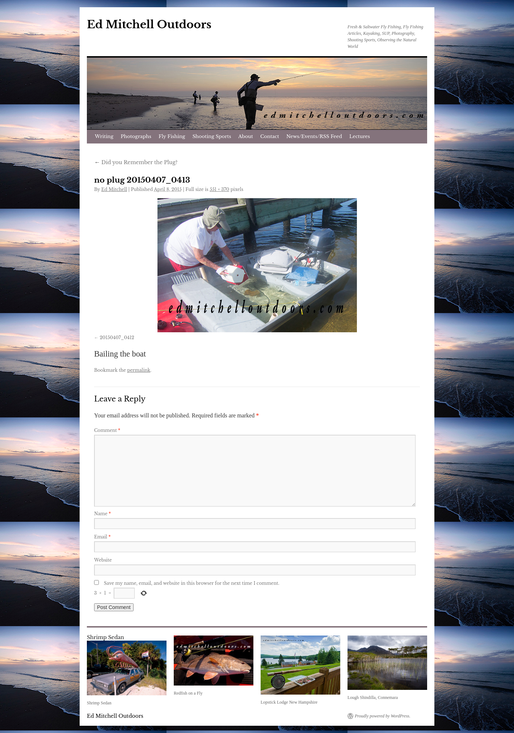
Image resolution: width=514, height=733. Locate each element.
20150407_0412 (117, 337)
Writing (104, 136)
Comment (107, 430)
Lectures (359, 136)
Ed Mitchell (114, 189)
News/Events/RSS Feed (314, 136)
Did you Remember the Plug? (135, 162)
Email (102, 537)
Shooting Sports (212, 136)
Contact (269, 136)
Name (102, 513)
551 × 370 (219, 189)
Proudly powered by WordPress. (382, 716)
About (245, 136)
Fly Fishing (172, 136)
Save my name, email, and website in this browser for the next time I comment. (191, 583)
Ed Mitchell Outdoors (149, 24)
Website (103, 560)
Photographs (136, 136)
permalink (138, 370)
